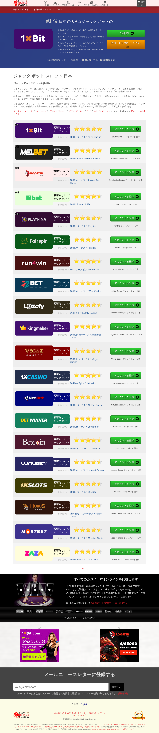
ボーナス (55, 5)
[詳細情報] (122, 693)
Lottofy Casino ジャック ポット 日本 (95, 310)
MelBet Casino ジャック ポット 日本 (95, 156)
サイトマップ (81, 715)
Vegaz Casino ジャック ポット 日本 (95, 357)
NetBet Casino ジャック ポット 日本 (95, 402)
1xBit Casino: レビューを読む (62, 60)
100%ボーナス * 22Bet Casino (70, 289)
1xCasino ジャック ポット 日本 (95, 381)
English (84, 704)
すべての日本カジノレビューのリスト (79, 618)
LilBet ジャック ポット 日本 (95, 202)
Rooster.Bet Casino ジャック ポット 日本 (95, 178)
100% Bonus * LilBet (67, 202)
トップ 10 (45, 5)
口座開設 (124, 33)
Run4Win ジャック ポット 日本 (95, 267)
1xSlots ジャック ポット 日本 (95, 489)
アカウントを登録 (94, 130)
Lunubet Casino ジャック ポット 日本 (95, 467)
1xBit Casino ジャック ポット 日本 (95, 134)
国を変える (141, 5)
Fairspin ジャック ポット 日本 (95, 245)
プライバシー (82, 713)
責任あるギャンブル (96, 713)
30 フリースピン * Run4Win (70, 267)
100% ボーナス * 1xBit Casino (70, 135)
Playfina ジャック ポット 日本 (95, 223)
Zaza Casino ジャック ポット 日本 (95, 557)
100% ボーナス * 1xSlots (69, 489)
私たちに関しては (60, 713)
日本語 (39, 9)
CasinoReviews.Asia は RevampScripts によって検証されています (113, 729)
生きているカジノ (91, 5)
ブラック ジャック (57, 111)
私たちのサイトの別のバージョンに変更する (120, 598)
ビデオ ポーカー (76, 111)
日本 (17, 9)
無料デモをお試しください (126, 43)
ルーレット (41, 111)
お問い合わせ (72, 713)
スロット (105, 5)
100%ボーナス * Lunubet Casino (71, 468)
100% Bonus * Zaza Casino (69, 557)
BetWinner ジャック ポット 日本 (95, 424)
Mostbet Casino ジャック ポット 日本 (95, 535)
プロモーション (68, 5)
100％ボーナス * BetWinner (70, 424)
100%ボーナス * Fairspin (69, 245)
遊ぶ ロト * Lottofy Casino (69, 310)
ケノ (79, 5)
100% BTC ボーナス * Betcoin (70, 446)
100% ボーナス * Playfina (69, 224)
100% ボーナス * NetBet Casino (71, 403)
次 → (84, 569)
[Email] (61, 687)
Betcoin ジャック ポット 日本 (95, 446)
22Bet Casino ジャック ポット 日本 (95, 289)
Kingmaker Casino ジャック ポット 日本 (95, 332)
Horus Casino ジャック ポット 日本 (95, 511)
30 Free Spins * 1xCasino (69, 381)
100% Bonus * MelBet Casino (70, 156)
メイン (27, 9)
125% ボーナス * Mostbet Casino (71, 536)
